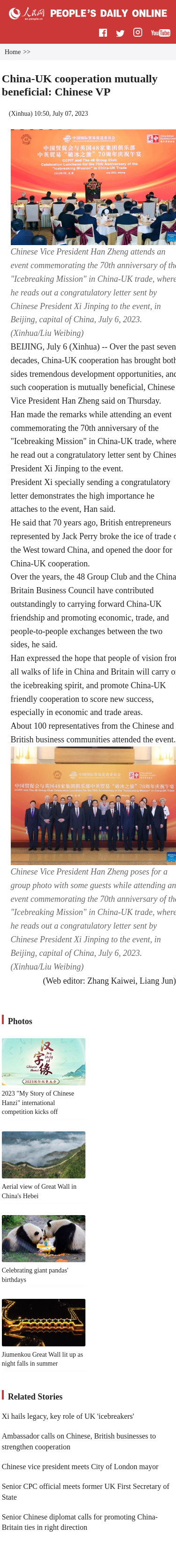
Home (13, 52)
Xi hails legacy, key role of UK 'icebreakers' (68, 1416)
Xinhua (20, 113)
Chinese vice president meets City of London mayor (80, 1467)
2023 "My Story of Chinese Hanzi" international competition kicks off (38, 1102)
